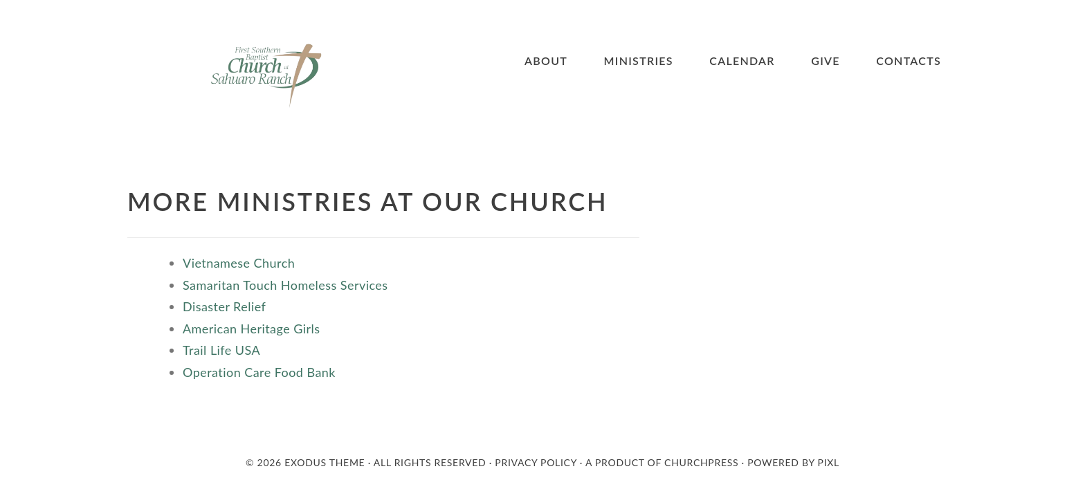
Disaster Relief (224, 306)
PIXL (828, 462)
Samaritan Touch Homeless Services (287, 285)
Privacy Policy (535, 462)
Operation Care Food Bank (261, 372)
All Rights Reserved (430, 462)
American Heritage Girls (251, 328)
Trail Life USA (221, 350)
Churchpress (701, 462)
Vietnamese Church (239, 262)
